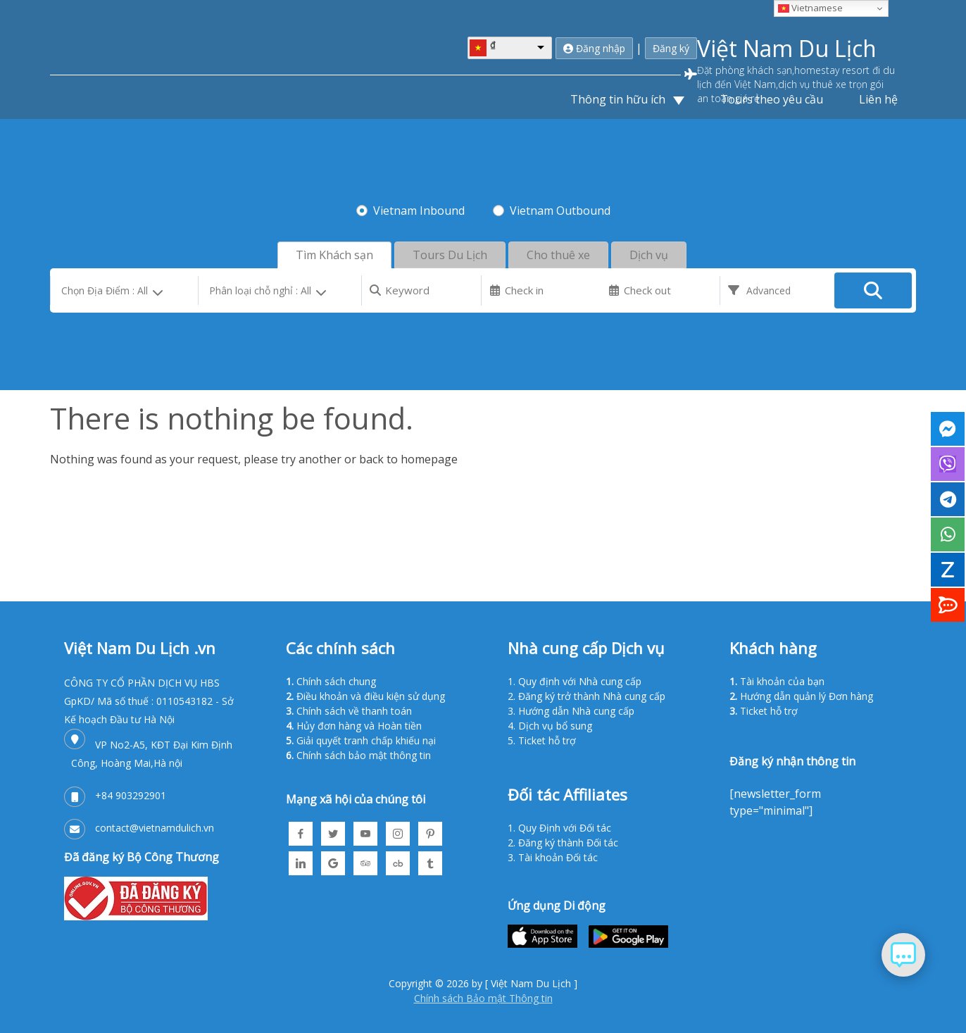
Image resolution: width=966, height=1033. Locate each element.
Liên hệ (878, 98)
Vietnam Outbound (560, 209)
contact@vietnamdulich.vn (154, 826)
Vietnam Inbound (419, 209)
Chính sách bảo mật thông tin (363, 753)
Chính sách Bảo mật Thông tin (483, 997)
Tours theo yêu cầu (771, 98)
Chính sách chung (336, 680)
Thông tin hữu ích (619, 98)
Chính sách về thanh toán (354, 709)
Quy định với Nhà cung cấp (579, 680)
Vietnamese (810, 7)
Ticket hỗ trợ (547, 739)
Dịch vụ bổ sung (555, 724)
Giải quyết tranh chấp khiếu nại (366, 739)
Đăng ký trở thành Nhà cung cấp (591, 694)
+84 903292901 (130, 794)
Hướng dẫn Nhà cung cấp (576, 709)
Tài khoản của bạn (782, 680)
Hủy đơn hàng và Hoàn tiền (359, 724)
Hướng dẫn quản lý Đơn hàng (806, 694)
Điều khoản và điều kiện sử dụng (370, 694)
